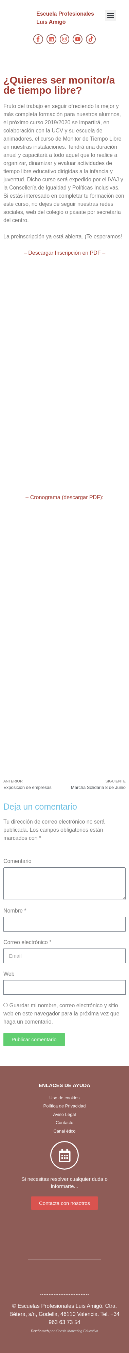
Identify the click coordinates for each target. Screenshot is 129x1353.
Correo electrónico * (27, 942)
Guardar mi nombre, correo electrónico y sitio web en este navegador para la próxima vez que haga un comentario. (61, 1014)
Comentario (17, 861)
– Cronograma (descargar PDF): (64, 497)
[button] (110, 15)
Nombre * (14, 911)
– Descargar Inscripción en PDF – (64, 253)
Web (9, 974)
